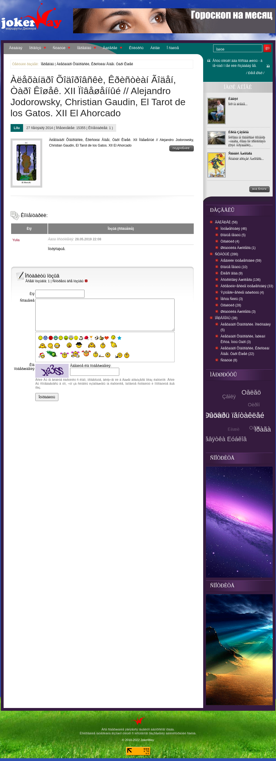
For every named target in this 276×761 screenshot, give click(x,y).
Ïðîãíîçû (35, 48)
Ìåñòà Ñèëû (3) (232, 299)
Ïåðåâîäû (84, 48)
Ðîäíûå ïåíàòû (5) (233, 235)
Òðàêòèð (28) (231, 305)
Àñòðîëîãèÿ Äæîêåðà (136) (241, 280)
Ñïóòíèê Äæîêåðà (240, 153)
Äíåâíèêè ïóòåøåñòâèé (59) (241, 261)
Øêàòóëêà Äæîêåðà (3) (238, 312)
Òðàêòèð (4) (230, 241)
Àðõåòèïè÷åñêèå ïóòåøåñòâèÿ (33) (247, 286)
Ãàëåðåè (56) (226, 222)
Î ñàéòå (173, 48)
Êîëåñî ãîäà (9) (232, 273)
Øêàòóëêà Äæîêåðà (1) (238, 248)
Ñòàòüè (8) (229, 360)
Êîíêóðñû (136, 48)
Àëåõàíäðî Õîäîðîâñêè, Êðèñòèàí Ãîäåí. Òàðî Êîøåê (95, 64)
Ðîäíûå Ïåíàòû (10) (234, 267)
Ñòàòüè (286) (226, 254)
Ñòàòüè (59, 48)
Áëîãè (155, 48)
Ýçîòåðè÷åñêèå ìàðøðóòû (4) (242, 292)
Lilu (17, 128)
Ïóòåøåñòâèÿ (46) (234, 229)
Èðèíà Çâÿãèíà (238, 132)
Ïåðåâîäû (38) (226, 318)
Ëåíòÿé (233, 99)
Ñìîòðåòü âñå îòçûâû (70, 281)
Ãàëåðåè (110, 48)
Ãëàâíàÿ (16, 48)
